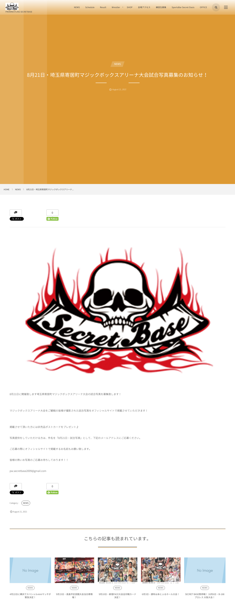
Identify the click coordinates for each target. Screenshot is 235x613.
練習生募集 (161, 7)
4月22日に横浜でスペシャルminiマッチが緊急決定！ (30, 597)
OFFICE (203, 7)
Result (103, 7)
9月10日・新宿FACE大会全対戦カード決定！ (117, 597)
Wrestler (116, 7)
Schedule (89, 7)
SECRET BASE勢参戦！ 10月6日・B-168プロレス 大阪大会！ (204, 597)
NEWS (77, 7)
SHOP (129, 7)
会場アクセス (144, 7)
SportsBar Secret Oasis (183, 7)
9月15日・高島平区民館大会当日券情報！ (74, 597)
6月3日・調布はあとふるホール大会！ (160, 595)
